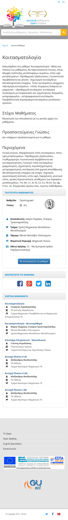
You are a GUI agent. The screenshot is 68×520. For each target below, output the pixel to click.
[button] (64, 32)
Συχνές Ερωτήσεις (12, 443)
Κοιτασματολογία (14, 303)
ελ (59, 1)
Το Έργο (7, 433)
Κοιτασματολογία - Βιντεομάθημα (23, 323)
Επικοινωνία (9, 448)
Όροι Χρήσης (10, 438)
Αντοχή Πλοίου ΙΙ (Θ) (16, 373)
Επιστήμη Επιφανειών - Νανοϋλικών (25, 340)
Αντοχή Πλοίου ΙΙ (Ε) (16, 356)
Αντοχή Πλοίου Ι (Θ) (16, 389)
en (63, 1)
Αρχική (5, 45)
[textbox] (31, 32)
